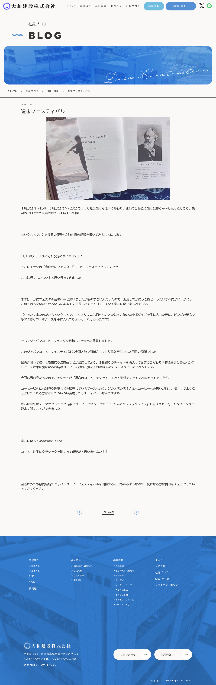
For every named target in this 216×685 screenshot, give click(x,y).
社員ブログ (133, 6)
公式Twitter (162, 578)
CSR (31, 576)
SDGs (32, 582)
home (71, 6)
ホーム (159, 560)
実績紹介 (85, 6)
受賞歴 (33, 588)
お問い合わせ (180, 6)
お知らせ (116, 6)
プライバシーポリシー (168, 584)
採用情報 (153, 6)
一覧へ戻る (108, 512)
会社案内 (100, 6)
